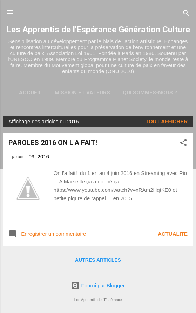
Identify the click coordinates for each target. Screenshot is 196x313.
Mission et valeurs (82, 93)
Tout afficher (167, 121)
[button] (183, 143)
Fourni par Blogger (97, 285)
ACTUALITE (173, 234)
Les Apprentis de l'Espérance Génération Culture (98, 29)
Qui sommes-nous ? (150, 93)
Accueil (30, 93)
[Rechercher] (186, 14)
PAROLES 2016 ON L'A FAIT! (52, 142)
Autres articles (98, 260)
